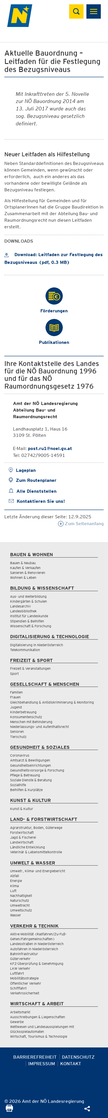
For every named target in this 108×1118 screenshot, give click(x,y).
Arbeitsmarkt (20, 1012)
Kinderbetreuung (23, 712)
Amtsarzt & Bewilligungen (30, 760)
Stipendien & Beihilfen (27, 621)
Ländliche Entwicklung (27, 847)
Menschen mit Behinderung (31, 722)
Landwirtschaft (21, 842)
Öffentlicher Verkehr (25, 983)
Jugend (16, 707)
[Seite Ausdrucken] (9, 1110)
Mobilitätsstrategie (24, 978)
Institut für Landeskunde (29, 616)
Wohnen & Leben (23, 577)
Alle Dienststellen (36, 491)
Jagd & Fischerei (23, 837)
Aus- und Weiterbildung (28, 596)
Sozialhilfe (18, 785)
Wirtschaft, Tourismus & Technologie (38, 1036)
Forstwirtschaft (22, 832)
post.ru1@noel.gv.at (50, 448)
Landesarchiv (20, 606)
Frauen (15, 697)
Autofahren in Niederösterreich (34, 949)
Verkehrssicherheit (24, 993)
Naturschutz (19, 900)
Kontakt (70, 1063)
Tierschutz (18, 737)
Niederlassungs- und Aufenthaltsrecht (39, 726)
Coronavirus (19, 755)
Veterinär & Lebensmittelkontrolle (36, 852)
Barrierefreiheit (35, 1057)
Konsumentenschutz (26, 717)
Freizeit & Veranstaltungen (30, 668)
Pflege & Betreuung (25, 775)
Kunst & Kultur (21, 809)
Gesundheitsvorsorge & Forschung (37, 770)
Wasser (15, 915)
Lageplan (26, 470)
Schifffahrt (18, 988)
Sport (14, 673)
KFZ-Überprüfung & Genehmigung (36, 963)
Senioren (17, 731)
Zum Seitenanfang (81, 523)
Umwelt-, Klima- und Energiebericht (37, 871)
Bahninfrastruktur (24, 954)
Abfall (14, 876)
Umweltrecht (20, 905)
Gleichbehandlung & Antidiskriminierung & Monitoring (52, 702)
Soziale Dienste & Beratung (31, 780)
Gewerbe (17, 1022)
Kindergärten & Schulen (28, 601)
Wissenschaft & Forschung (30, 626)
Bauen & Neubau (23, 563)
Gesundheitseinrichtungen (30, 765)
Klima (14, 886)
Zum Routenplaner (36, 480)
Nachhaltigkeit (21, 895)
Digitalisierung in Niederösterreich (36, 645)
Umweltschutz (21, 910)
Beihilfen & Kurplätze (26, 790)
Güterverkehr (20, 959)
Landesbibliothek (23, 611)
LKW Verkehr (20, 968)
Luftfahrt (17, 973)
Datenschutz (78, 1057)
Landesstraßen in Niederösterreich (37, 944)
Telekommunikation (25, 650)
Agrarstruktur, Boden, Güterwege (36, 827)
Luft (13, 891)
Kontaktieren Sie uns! (41, 501)
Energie (16, 881)
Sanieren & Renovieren (27, 572)
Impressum (41, 1063)
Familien (16, 692)
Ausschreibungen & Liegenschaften (37, 1017)
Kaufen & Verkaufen (25, 568)
